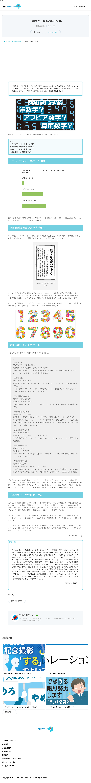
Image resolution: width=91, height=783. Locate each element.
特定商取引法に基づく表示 (11, 758)
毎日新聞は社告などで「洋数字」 (23, 147)
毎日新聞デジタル (8, 766)
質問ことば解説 (40, 26)
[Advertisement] (45, 61)
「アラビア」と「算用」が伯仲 (22, 144)
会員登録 (82, 6)
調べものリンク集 (8, 762)
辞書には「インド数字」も (20, 149)
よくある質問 (6, 748)
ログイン (76, 6)
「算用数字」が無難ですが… (21, 152)
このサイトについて (9, 741)
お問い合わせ (6, 751)
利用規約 (5, 755)
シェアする (53, 32)
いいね (37, 32)
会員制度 (5, 744)
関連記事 (8, 712)
